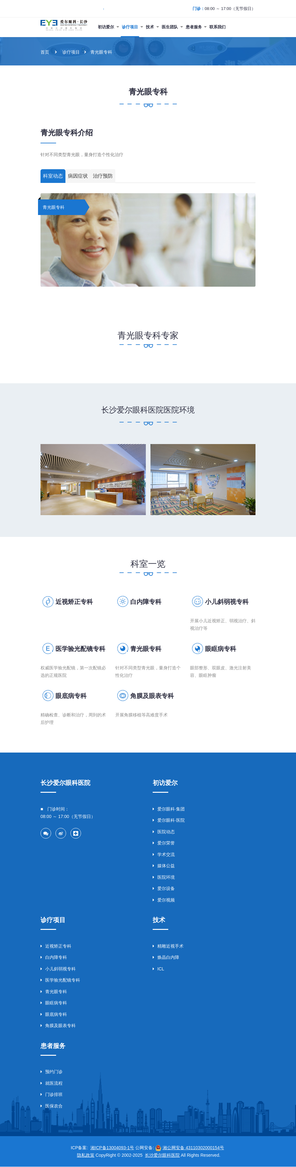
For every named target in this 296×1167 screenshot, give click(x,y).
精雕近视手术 (168, 946)
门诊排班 (52, 1094)
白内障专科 (145, 601)
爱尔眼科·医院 (169, 820)
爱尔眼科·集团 (169, 808)
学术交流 (164, 854)
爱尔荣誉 (164, 842)
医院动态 (164, 831)
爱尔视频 (164, 899)
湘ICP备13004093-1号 (112, 1147)
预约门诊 (52, 1071)
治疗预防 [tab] (103, 176)
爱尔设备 (164, 888)
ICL (158, 968)
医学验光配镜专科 (80, 648)
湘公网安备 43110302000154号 (193, 1147)
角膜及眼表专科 (152, 695)
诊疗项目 (71, 52)
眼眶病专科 (220, 648)
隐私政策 (85, 1155)
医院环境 (164, 876)
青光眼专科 (101, 52)
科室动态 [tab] (53, 176)
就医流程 (52, 1083)
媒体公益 (164, 865)
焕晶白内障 (166, 957)
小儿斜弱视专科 (227, 601)
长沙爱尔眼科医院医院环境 (148, 409)
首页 (45, 52)
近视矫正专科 (74, 601)
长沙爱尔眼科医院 (162, 1155)
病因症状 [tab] (78, 176)
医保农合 (52, 1105)
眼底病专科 (71, 695)
